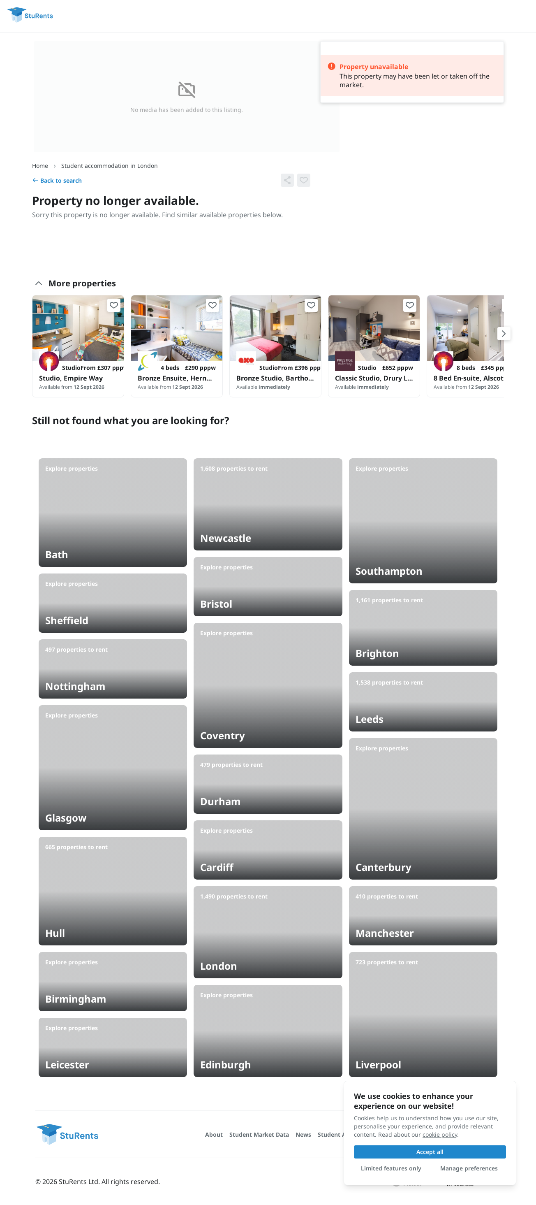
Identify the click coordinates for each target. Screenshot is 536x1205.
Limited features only (391, 1168)
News (303, 1134)
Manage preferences (469, 1168)
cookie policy (440, 1134)
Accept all (430, 1152)
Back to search (57, 180)
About (214, 1134)
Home (40, 165)
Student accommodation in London (109, 165)
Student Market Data (259, 1134)
